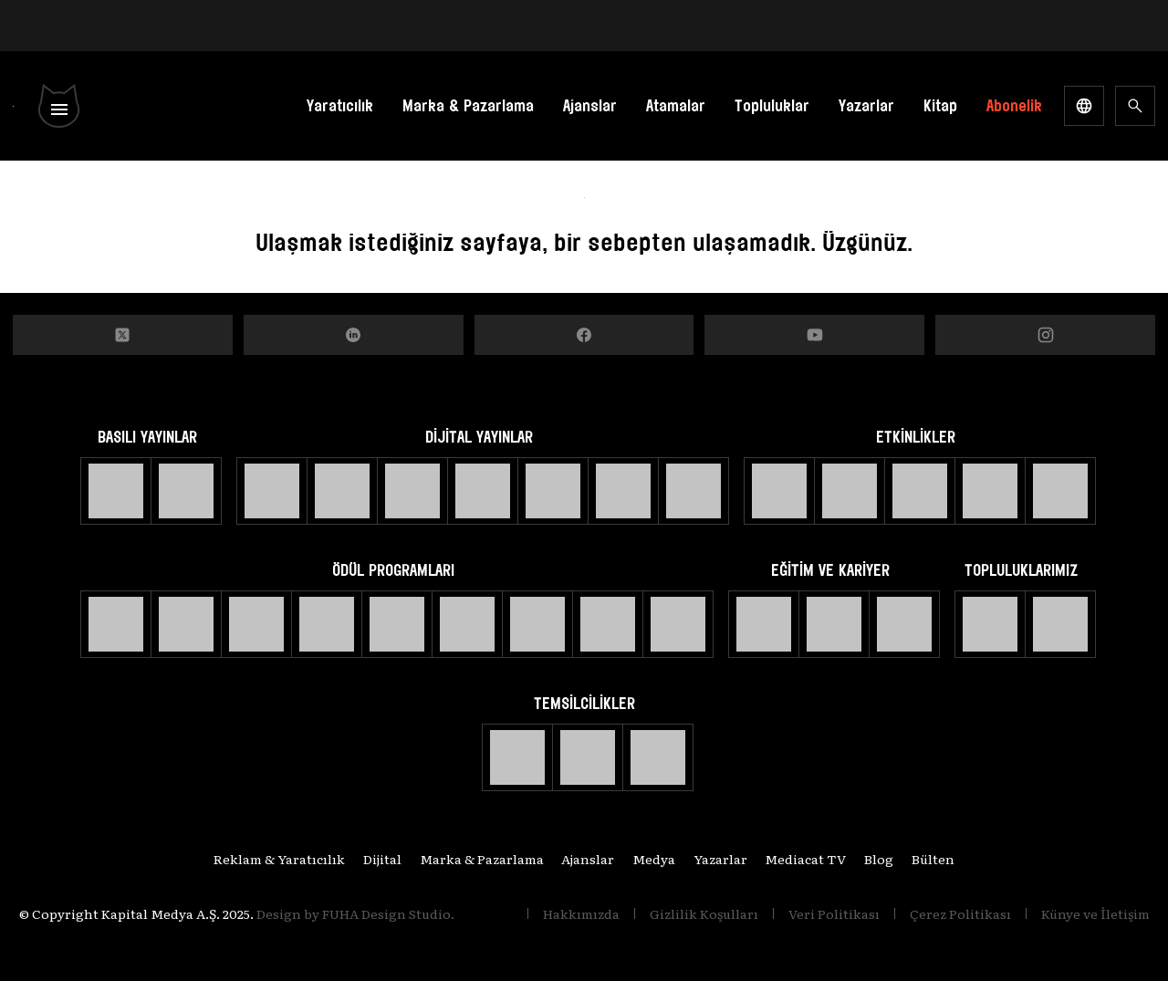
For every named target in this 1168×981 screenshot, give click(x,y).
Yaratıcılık (340, 105)
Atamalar (675, 105)
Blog (890, 859)
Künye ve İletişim (1095, 913)
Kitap (940, 105)
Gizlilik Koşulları (704, 913)
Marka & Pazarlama (468, 105)
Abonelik (1014, 105)
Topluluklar (772, 105)
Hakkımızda (581, 913)
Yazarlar (866, 105)
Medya (653, 859)
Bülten (948, 859)
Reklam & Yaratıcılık (263, 859)
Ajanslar (590, 105)
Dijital (370, 859)
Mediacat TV (813, 859)
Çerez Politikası (960, 913)
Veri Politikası (834, 913)
